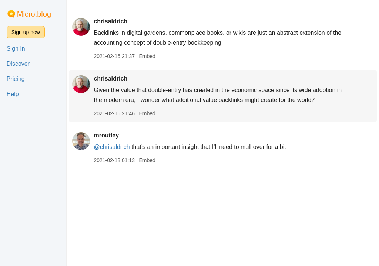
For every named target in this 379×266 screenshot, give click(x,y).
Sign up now (25, 32)
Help (13, 94)
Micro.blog (34, 14)
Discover (18, 64)
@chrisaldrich (112, 147)
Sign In (16, 48)
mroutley (106, 135)
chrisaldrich (110, 21)
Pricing (16, 79)
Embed (147, 56)
